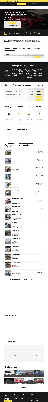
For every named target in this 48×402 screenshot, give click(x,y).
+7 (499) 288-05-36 (14, 75)
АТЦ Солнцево (34, 73)
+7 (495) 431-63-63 (40, 71)
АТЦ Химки (33, 69)
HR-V (21, 399)
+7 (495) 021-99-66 (39, 248)
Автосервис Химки (15, 182)
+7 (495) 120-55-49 (40, 75)
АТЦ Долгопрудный (14, 69)
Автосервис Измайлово (16, 262)
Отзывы (15, 397)
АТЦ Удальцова (21, 73)
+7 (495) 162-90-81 (21, 71)
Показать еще (24, 387)
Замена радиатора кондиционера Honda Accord (13, 94)
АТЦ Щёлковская (21, 69)
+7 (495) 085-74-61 (27, 71)
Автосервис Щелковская (17, 166)
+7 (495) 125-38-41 (34, 75)
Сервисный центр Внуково (17, 238)
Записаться (39, 91)
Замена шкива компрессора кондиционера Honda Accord (14, 97)
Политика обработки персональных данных (34, 400)
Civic (21, 400)
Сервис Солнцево (15, 230)
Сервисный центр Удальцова (17, 214)
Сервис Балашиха (15, 190)
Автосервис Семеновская (17, 174)
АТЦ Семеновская (27, 69)
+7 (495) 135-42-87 (39, 256)
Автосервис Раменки (16, 254)
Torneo (22, 398)
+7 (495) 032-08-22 (14, 71)
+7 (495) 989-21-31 (34, 71)
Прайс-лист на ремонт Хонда (35, 394)
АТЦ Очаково (27, 73)
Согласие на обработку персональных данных (34, 398)
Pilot (21, 397)
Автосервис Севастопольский (18, 198)
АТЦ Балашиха (40, 69)
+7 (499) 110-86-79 (21, 75)
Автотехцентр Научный (16, 206)
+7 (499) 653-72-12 (7, 75)
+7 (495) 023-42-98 (39, 272)
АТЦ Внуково (40, 73)
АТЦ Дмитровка (8, 69)
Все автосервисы (12, 22)
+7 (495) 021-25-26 (29, 79)
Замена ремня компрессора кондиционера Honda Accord (14, 91)
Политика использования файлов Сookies (34, 396)
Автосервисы (16, 398)
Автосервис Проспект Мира (17, 270)
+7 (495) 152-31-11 (27, 75)
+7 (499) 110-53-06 (7, 71)
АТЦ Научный (14, 73)
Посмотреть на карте (21, 4)
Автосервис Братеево (16, 246)
